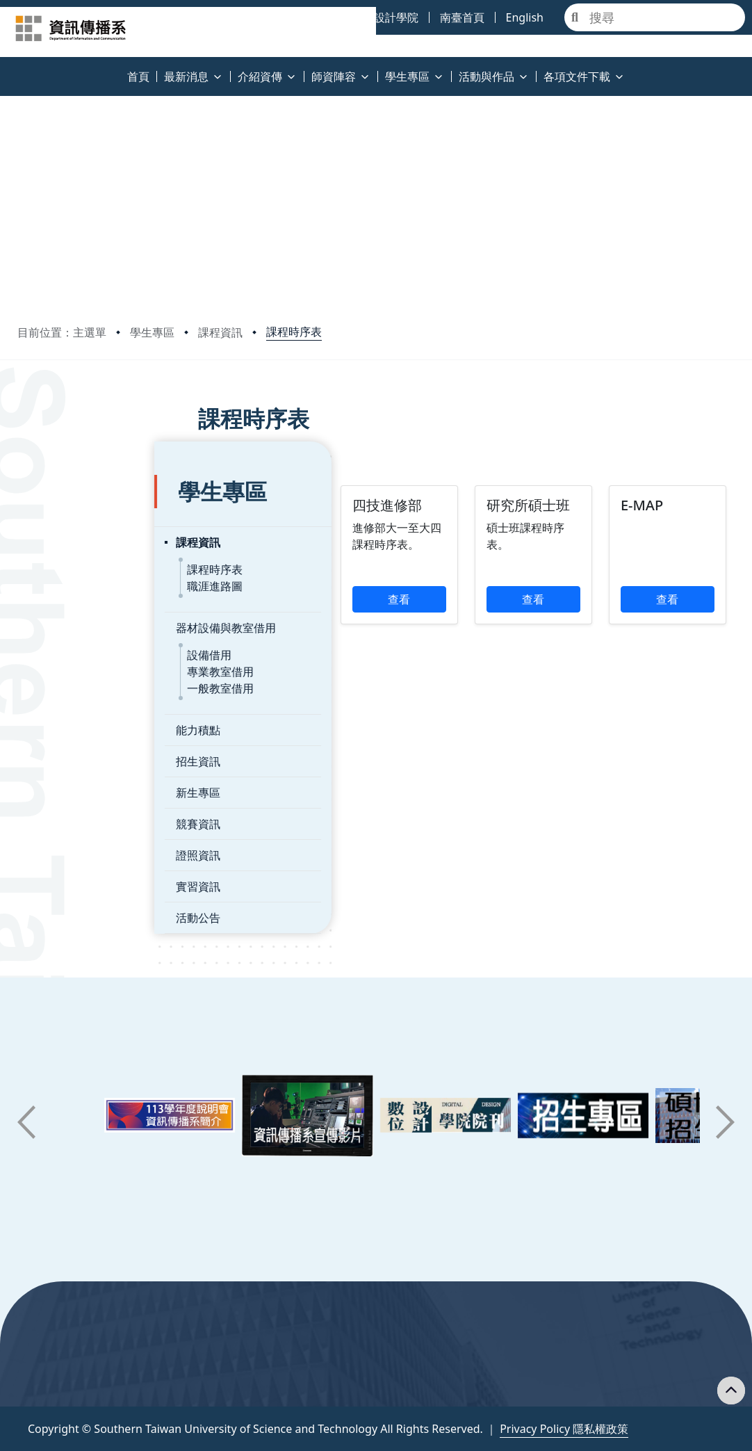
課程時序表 (294, 331)
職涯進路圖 (78, 546)
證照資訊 (61, 815)
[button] (26, 1122)
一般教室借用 (83, 648)
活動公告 (61, 878)
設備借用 (72, 615)
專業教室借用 (83, 632)
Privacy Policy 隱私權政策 (564, 1428)
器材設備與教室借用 (89, 588)
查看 (314, 616)
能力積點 (61, 690)
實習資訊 (61, 846)
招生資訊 (61, 721)
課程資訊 (220, 332)
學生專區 (152, 332)
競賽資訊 (61, 784)
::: (3, 68)
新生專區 (61, 753)
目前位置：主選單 (61, 332)
